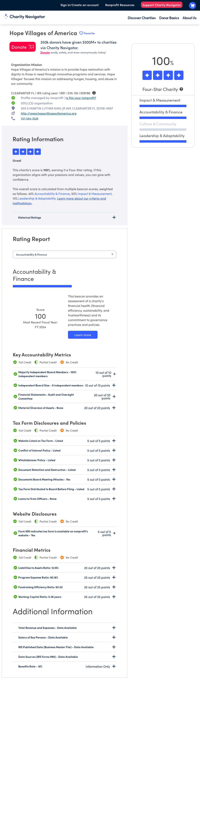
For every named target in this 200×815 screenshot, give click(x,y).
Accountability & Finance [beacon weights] (52, 193)
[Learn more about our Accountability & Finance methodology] (83, 335)
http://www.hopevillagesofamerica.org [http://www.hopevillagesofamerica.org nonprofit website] (48, 113)
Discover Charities (141, 17)
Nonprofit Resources (119, 4)
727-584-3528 (29, 118)
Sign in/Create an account (79, 4)
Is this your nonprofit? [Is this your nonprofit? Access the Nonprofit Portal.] (81, 97)
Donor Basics (169, 17)
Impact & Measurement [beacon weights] (95, 193)
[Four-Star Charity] (162, 89)
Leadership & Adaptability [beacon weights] (37, 198)
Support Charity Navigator (161, 5)
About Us (189, 17)
